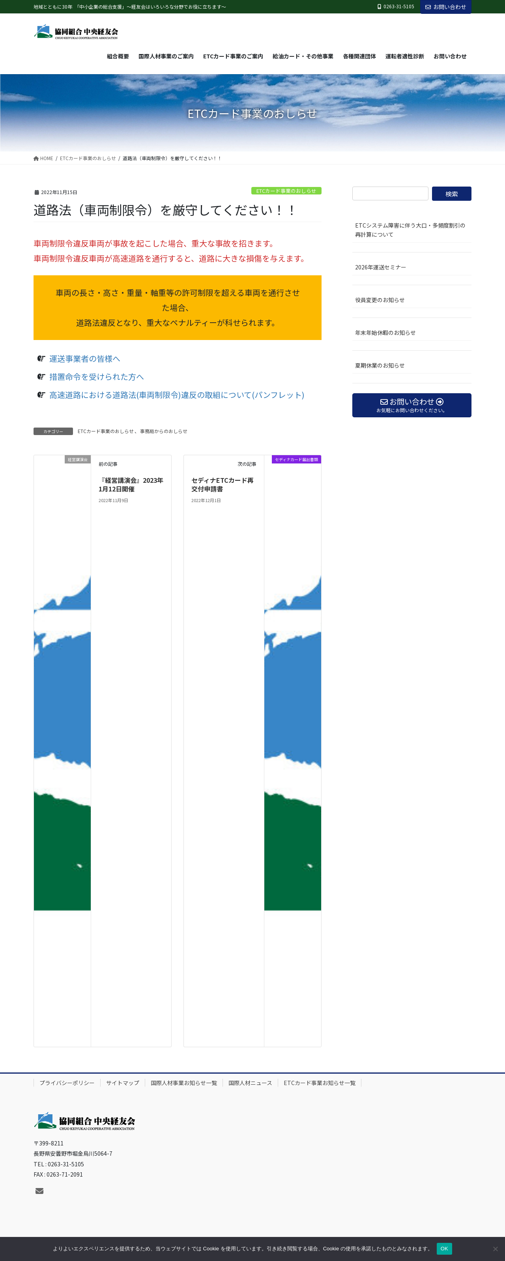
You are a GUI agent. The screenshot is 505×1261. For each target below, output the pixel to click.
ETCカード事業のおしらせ (286, 190)
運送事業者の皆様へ (84, 358)
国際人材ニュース (250, 1083)
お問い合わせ (445, 7)
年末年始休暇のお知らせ (385, 332)
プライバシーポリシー (67, 1083)
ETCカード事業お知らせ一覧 (319, 1083)
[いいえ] (495, 1249)
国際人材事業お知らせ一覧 (184, 1083)
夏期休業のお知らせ (380, 365)
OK (444, 1249)
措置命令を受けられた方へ (96, 376)
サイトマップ (122, 1083)
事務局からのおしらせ (163, 431)
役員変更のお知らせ (380, 300)
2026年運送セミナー (380, 267)
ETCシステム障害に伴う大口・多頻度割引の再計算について (410, 229)
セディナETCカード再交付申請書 (222, 484)
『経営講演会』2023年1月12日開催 (131, 484)
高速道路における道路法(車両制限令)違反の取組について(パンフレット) (177, 394)
